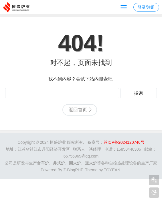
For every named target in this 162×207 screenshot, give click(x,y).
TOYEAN (112, 170)
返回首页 (78, 109)
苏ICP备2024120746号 (124, 142)
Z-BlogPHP (73, 170)
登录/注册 (146, 7)
